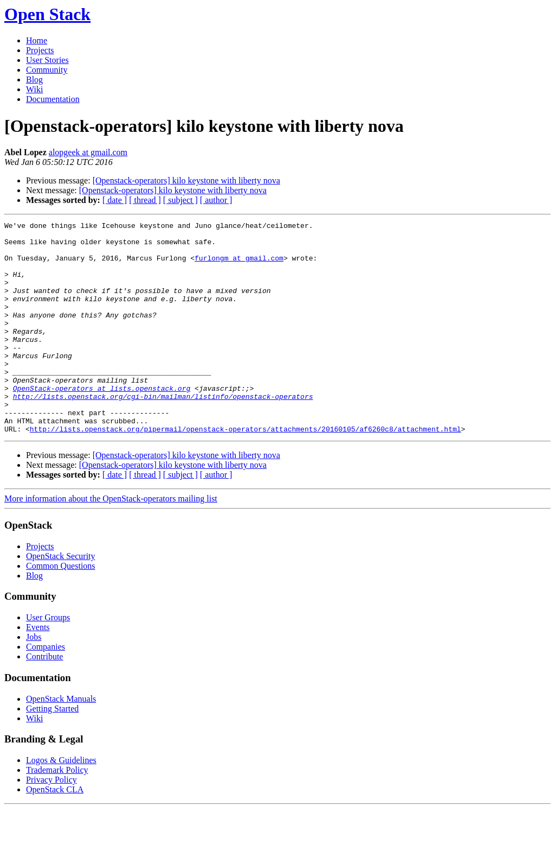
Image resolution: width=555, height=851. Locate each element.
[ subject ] (180, 200)
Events (38, 669)
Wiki (34, 89)
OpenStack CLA (54, 831)
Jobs (33, 679)
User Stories (47, 60)
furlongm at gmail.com (239, 266)
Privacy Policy (51, 822)
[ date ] (114, 200)
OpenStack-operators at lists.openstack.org (102, 422)
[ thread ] (145, 200)
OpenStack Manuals (61, 741)
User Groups (48, 659)
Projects (40, 50)
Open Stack (47, 14)
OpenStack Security (60, 598)
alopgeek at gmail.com (88, 152)
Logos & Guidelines (61, 802)
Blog (34, 79)
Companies (45, 689)
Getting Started (52, 750)
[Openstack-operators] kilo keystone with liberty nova (186, 180)
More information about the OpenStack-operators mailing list (110, 540)
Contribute (44, 698)
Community (46, 69)
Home (36, 40)
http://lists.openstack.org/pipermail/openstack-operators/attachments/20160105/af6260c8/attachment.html (245, 471)
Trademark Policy (57, 812)
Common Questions (60, 608)
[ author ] (216, 200)
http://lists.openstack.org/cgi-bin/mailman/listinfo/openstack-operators (163, 432)
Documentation (53, 99)
